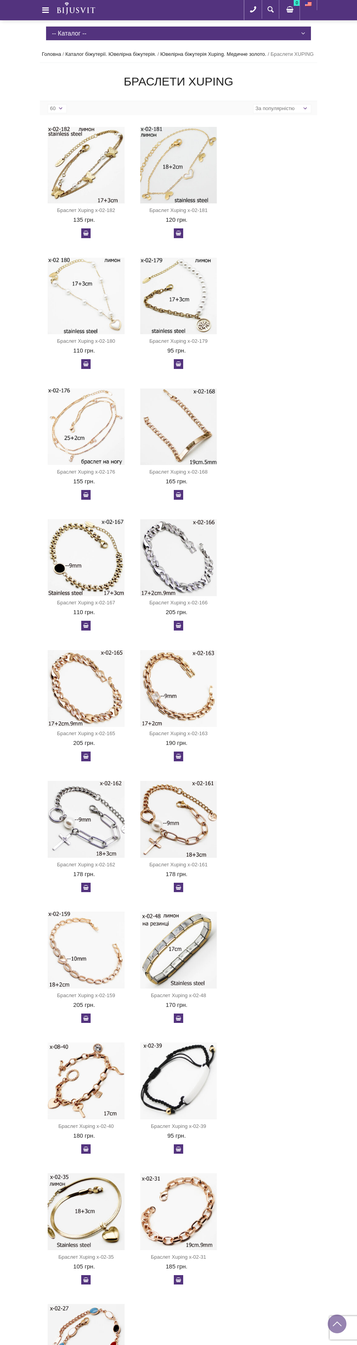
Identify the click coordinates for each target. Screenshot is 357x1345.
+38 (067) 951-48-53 (82, 1285)
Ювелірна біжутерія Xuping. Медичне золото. (213, 54)
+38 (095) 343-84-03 (82, 1298)
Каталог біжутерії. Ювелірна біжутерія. (110, 54)
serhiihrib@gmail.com (83, 1311)
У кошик (86, 233)
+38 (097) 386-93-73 (82, 1271)
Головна (51, 54)
